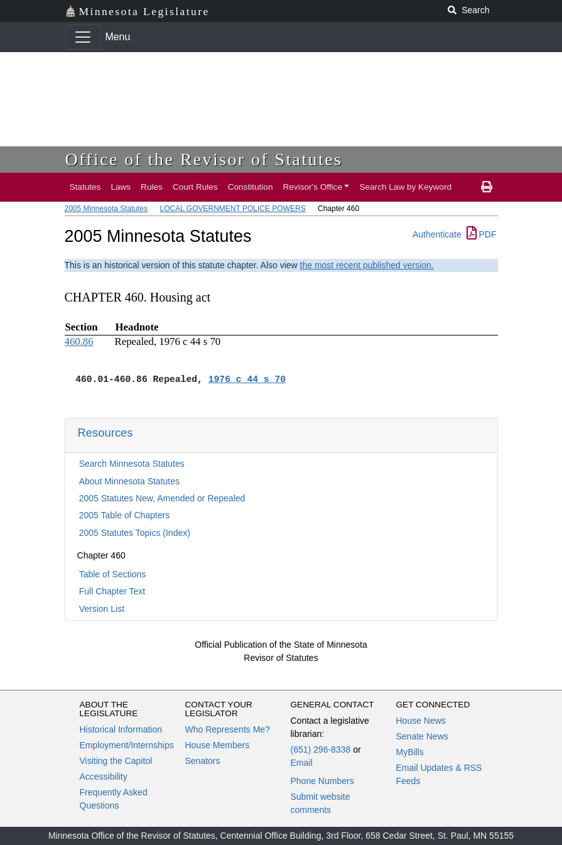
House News (421, 721)
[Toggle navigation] (82, 37)
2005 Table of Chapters (124, 515)
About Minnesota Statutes (129, 481)
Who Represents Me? (227, 729)
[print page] (486, 187)
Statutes (85, 187)
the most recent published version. (367, 265)
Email (302, 763)
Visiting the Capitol (116, 761)
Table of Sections (112, 574)
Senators (202, 761)
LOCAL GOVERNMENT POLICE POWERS (233, 208)
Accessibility (103, 776)
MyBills (410, 752)
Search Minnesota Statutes (132, 464)
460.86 (79, 341)
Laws (121, 187)
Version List (101, 609)
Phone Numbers (322, 781)
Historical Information (121, 729)
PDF (482, 234)
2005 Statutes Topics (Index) (134, 533)
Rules (152, 187)
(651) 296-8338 (321, 749)
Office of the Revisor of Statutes (204, 159)
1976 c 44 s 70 (247, 379)
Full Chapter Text (112, 591)
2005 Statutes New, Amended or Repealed (162, 498)
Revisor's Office (312, 187)
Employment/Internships (127, 745)
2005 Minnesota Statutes (106, 208)
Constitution (250, 187)
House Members (217, 745)
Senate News (422, 736)
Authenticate (437, 234)
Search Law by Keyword (405, 187)
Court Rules (195, 187)
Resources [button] (105, 432)
